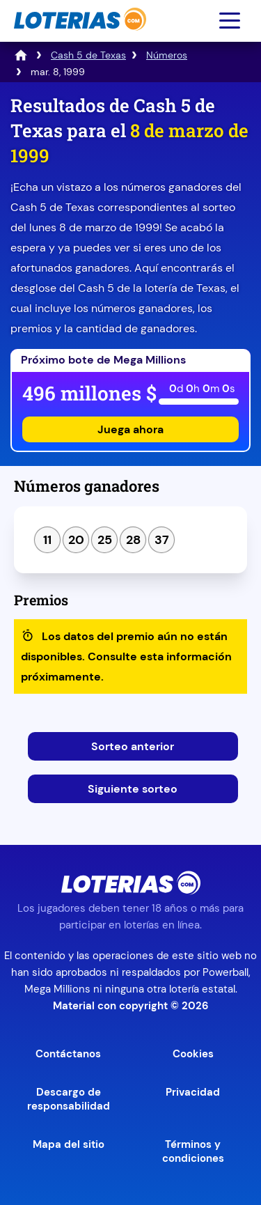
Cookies (193, 1054)
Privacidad (193, 1092)
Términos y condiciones (193, 1151)
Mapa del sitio (68, 1144)
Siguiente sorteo (132, 789)
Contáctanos (68, 1054)
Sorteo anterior (132, 746)
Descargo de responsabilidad (68, 1099)
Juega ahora (130, 429)
